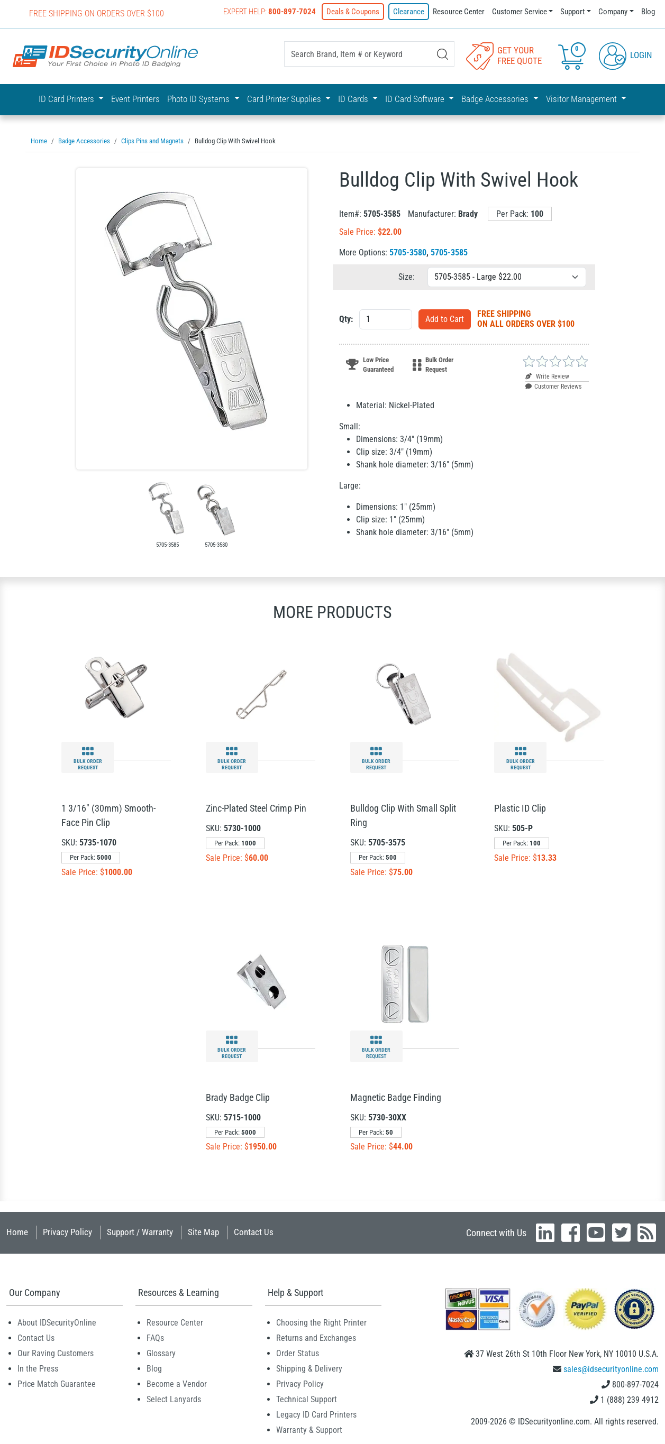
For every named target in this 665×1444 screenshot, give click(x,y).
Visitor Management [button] (582, 99)
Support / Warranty (140, 1231)
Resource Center (459, 11)
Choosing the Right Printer (321, 1322)
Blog (648, 11)
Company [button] (612, 11)
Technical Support (306, 1399)
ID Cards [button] (354, 99)
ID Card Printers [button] (67, 99)
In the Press (37, 1368)
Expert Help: (269, 11)
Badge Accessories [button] (496, 99)
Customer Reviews (553, 386)
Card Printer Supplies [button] (285, 99)
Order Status (297, 1353)
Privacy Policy (67, 1231)
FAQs (155, 1337)
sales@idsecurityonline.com (611, 1369)
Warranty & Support (309, 1429)
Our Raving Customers (55, 1353)
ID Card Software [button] (416, 99)
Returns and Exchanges (316, 1337)
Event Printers (135, 99)
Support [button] (572, 11)
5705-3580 (407, 252)
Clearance (408, 11)
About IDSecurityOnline (56, 1322)
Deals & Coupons (352, 11)
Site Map (203, 1231)
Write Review (547, 376)
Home (17, 1231)
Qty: (346, 319)
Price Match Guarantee (56, 1383)
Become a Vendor (177, 1383)
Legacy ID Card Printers (316, 1414)
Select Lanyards (174, 1399)
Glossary (161, 1353)
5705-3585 (449, 252)
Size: (406, 276)
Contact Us (254, 1231)
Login (625, 55)
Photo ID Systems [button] (199, 99)
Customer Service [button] (519, 11)
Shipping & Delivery (309, 1368)
